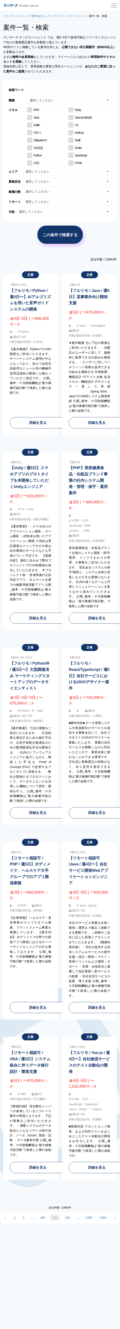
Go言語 (38, 148)
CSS (36, 163)
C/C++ (37, 132)
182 (67, 1217)
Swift (77, 140)
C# (76, 125)
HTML (78, 163)
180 (42, 1217)
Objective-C (40, 140)
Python (38, 155)
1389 (88, 1217)
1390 (102, 1217)
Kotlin (37, 125)
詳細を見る (37, 422)
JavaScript (81, 155)
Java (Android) (83, 117)
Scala (78, 148)
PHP (36, 110)
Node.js (79, 132)
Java (36, 117)
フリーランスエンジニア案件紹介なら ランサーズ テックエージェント (44, 16)
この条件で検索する (60, 234)
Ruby (78, 110)
